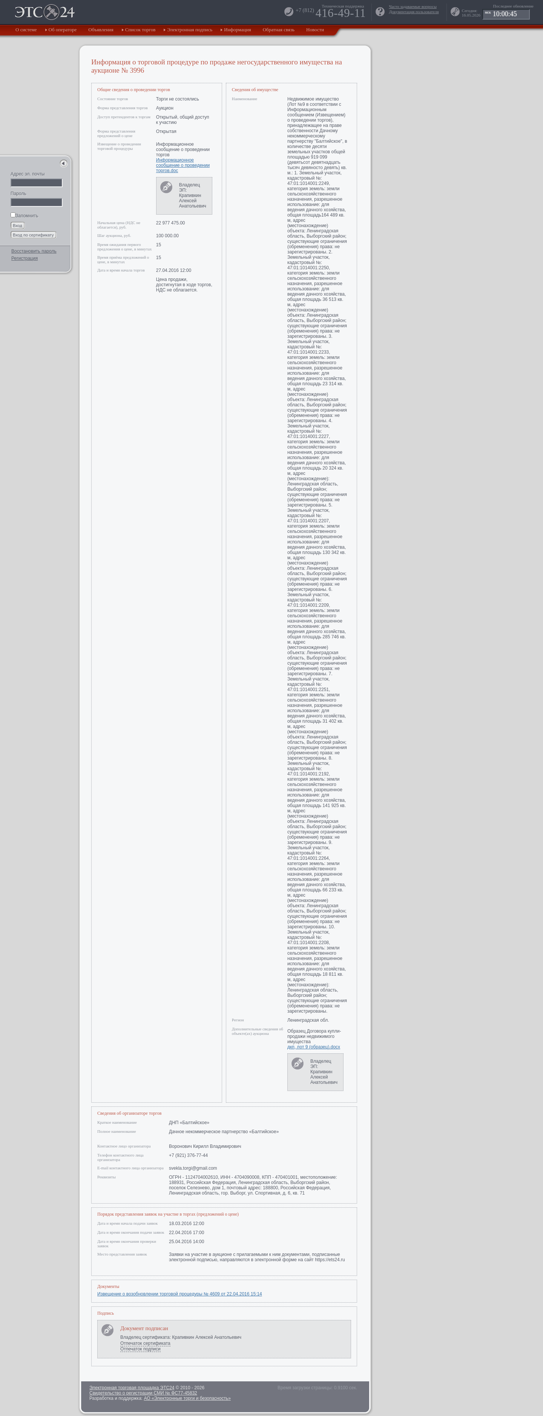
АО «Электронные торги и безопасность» (187, 1398)
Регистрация (24, 258)
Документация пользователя (414, 11)
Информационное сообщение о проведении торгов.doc (183, 165)
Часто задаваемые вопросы (412, 6)
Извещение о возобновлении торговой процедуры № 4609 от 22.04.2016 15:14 (179, 1294)
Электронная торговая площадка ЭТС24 (131, 1387)
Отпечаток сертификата (145, 1343)
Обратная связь (279, 29)
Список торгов (140, 29)
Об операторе (63, 29)
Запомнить (24, 215)
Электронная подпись (189, 29)
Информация (237, 29)
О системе (26, 29)
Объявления (101, 29)
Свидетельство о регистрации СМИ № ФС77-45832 (143, 1393)
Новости (315, 29)
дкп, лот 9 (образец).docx (313, 1047)
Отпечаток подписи (140, 1349)
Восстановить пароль (34, 251)
